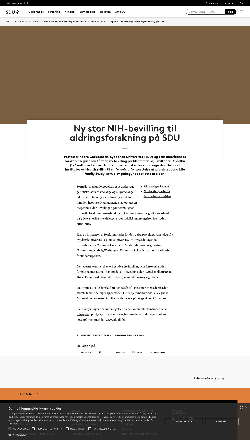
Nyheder (70, 11)
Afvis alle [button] (222, 421)
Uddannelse (36, 11)
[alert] (125, 421)
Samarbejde (87, 11)
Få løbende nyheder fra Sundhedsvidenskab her (158, 189)
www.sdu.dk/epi (116, 308)
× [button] (246, 407)
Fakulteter (34, 21)
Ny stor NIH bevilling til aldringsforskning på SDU (137, 21)
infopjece (83, 302)
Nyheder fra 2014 (96, 21)
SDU (8, 21)
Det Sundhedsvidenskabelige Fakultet (63, 21)
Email (137, 340)
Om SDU (120, 11)
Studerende (212, 3)
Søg (230, 11)
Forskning (54, 11)
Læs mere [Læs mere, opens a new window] (13, 423)
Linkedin (118, 340)
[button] (10, 428)
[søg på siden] (206, 11)
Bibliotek (105, 11)
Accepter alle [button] (184, 421)
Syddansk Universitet (17, 3)
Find (242, 3)
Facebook (84, 340)
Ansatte (228, 3)
